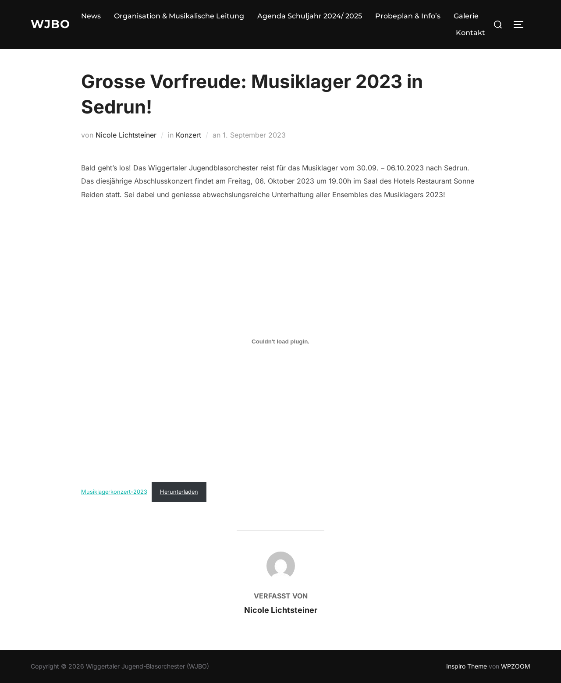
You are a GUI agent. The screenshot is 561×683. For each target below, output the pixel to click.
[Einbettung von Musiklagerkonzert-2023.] (280, 341)
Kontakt (470, 32)
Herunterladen (179, 491)
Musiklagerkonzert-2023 (114, 491)
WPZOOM (515, 666)
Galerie (466, 16)
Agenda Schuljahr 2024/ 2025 (309, 16)
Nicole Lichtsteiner (126, 135)
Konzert (188, 135)
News (91, 16)
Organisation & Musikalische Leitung (179, 16)
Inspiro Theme (466, 666)
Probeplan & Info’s (407, 16)
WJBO (50, 24)
